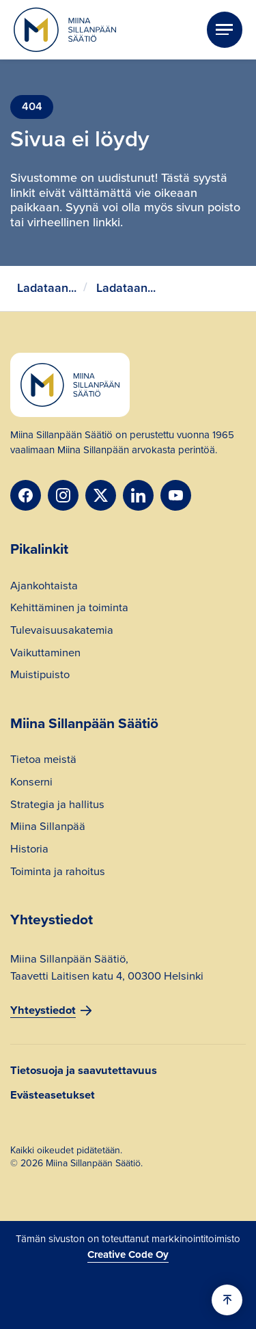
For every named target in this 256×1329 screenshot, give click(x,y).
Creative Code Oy (128, 1254)
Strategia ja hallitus (57, 806)
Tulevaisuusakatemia (61, 632)
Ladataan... (46, 288)
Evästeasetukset (52, 1095)
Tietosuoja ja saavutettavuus (83, 1071)
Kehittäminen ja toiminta (69, 609)
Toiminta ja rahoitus (57, 873)
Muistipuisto (40, 676)
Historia (29, 850)
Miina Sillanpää (47, 828)
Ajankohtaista (44, 587)
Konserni (31, 783)
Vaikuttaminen (45, 654)
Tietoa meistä (43, 761)
